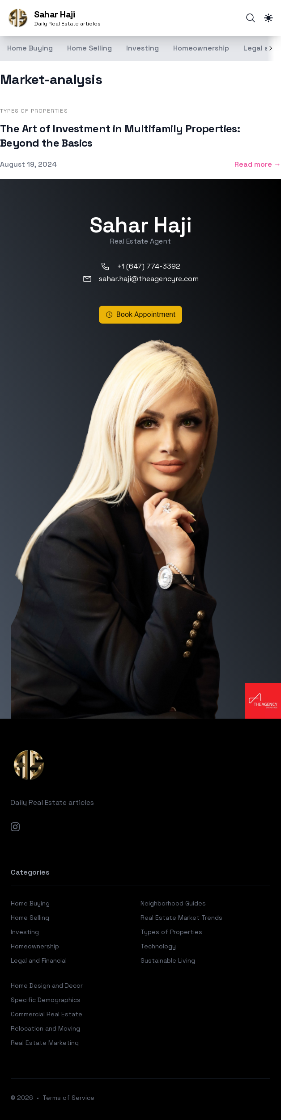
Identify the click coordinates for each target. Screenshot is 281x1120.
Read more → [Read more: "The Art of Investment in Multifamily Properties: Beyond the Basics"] (257, 164)
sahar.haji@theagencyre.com (141, 278)
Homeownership (201, 48)
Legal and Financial (39, 960)
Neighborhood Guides (173, 903)
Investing (142, 48)
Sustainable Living (167, 960)
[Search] (250, 18)
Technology (158, 946)
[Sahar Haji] (54, 18)
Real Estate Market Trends (181, 918)
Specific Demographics (46, 1000)
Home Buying (30, 48)
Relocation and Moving (45, 1028)
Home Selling (89, 48)
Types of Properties (171, 932)
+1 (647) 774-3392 (140, 266)
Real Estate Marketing (45, 1043)
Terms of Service (68, 1098)
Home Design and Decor (47, 985)
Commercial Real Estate (46, 1014)
